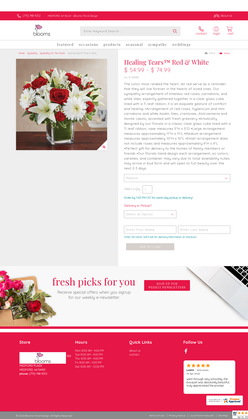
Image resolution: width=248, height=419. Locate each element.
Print (210, 53)
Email (224, 53)
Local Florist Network (202, 415)
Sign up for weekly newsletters (167, 285)
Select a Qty (132, 189)
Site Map (223, 415)
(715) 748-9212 (31, 15)
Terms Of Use (156, 415)
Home (22, 53)
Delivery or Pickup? (137, 205)
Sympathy (32, 53)
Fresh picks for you (93, 287)
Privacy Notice (177, 415)
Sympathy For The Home (52, 53)
